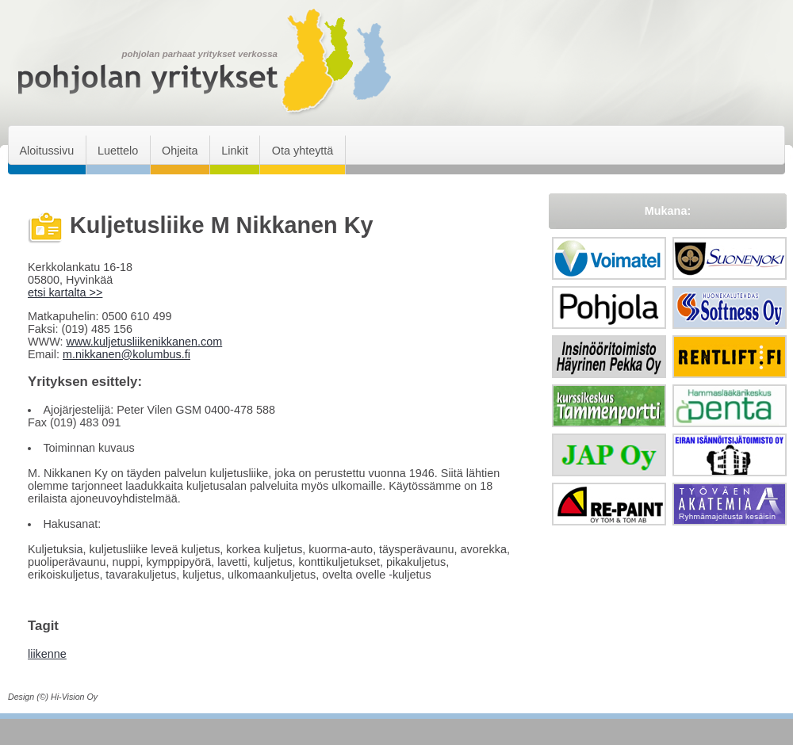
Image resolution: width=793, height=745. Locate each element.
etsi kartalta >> (65, 292)
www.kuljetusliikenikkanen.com (144, 341)
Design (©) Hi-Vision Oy (53, 696)
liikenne (47, 654)
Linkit (234, 150)
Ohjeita (180, 150)
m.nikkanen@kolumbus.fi (126, 354)
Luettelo (118, 150)
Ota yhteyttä (303, 150)
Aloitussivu (46, 150)
